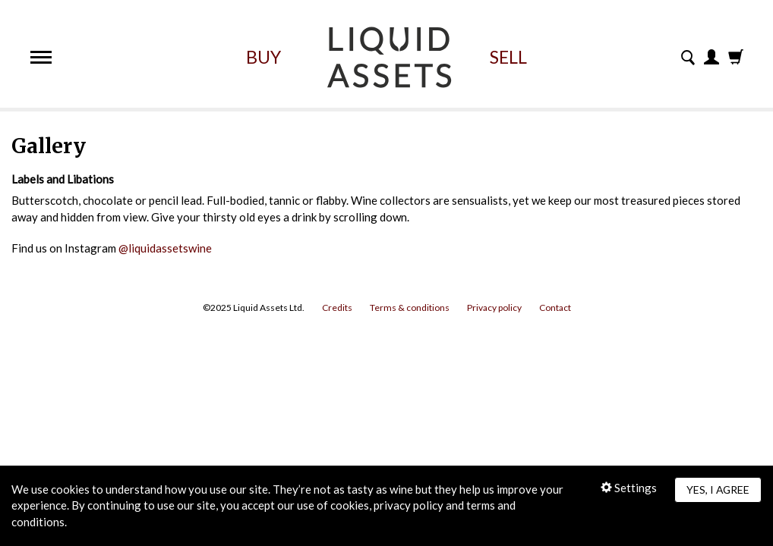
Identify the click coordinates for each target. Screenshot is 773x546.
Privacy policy (494, 307)
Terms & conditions (410, 307)
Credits (337, 307)
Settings (629, 487)
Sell (508, 56)
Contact (555, 307)
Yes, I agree (717, 489)
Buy (263, 56)
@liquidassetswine (165, 248)
